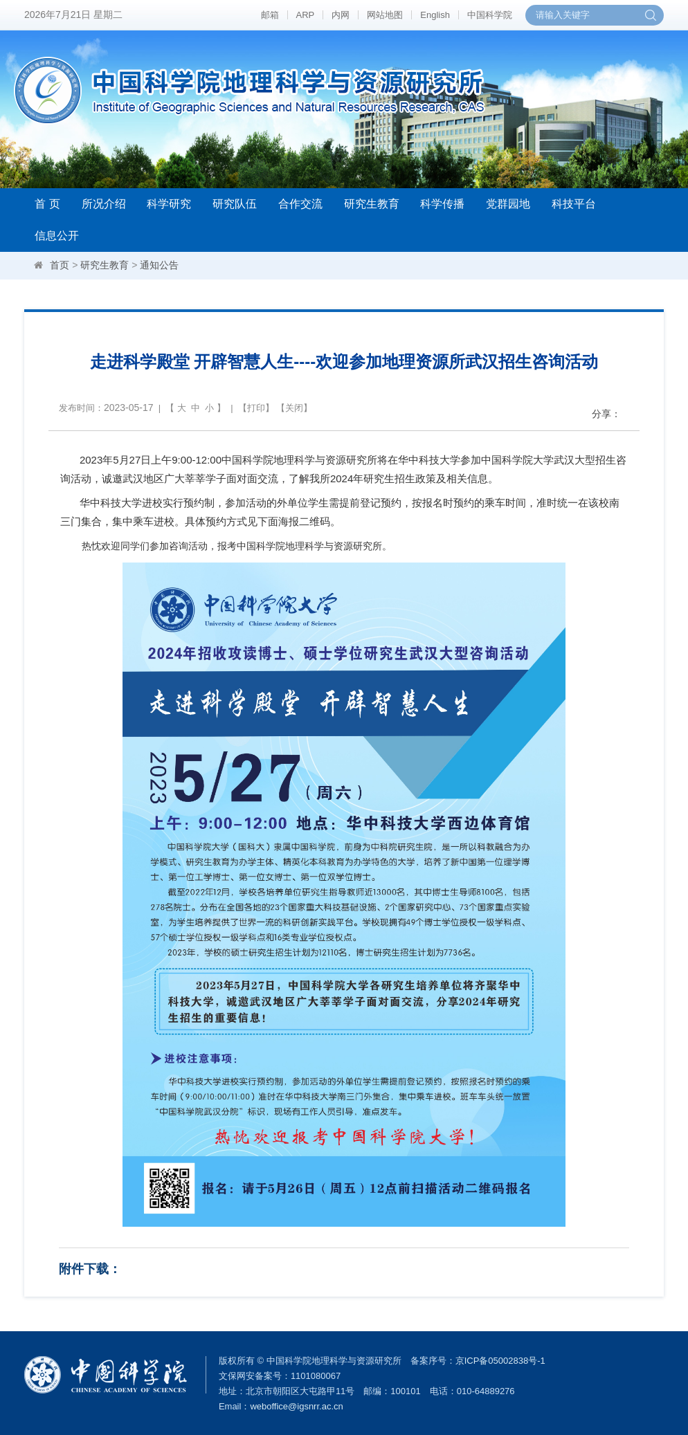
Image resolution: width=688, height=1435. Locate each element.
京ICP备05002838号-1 (500, 1360)
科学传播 (442, 204)
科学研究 (169, 204)
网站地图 (385, 14)
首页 (59, 265)
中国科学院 (489, 14)
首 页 (47, 204)
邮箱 (270, 14)
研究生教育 (371, 204)
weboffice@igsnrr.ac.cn (296, 1406)
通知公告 (159, 265)
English (435, 14)
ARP (305, 14)
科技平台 (574, 204)
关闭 (294, 408)
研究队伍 (234, 204)
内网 (341, 14)
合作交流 (300, 204)
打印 (256, 408)
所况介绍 (104, 204)
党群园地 (508, 204)
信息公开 (57, 235)
